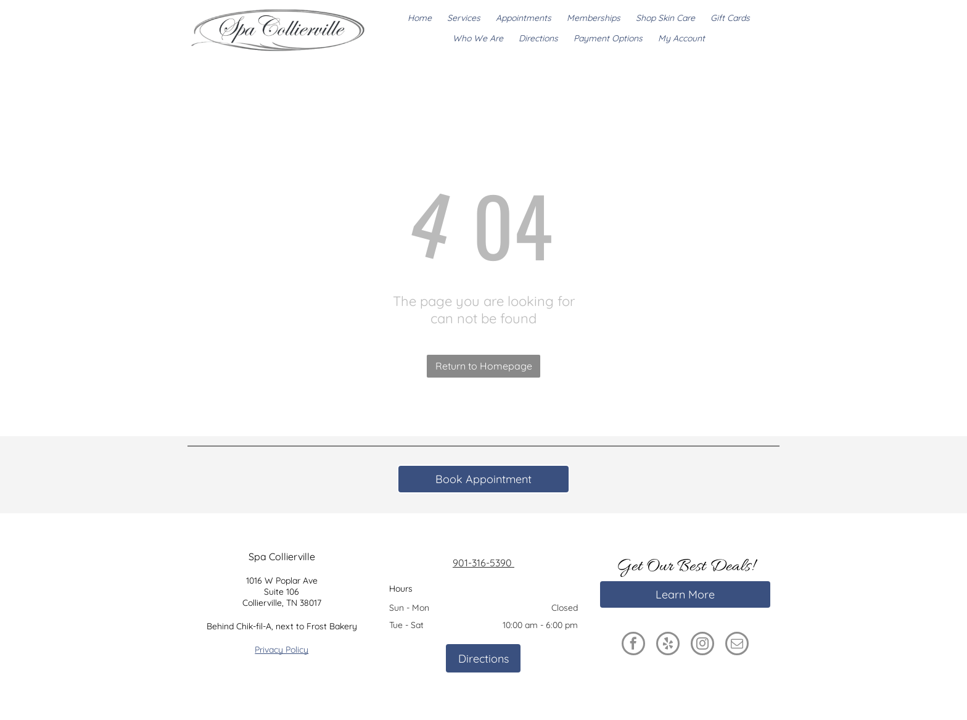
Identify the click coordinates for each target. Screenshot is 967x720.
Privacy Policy (281, 649)
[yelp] (668, 645)
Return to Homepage (483, 366)
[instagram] (702, 645)
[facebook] (633, 645)
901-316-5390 (483, 563)
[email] (737, 645)
